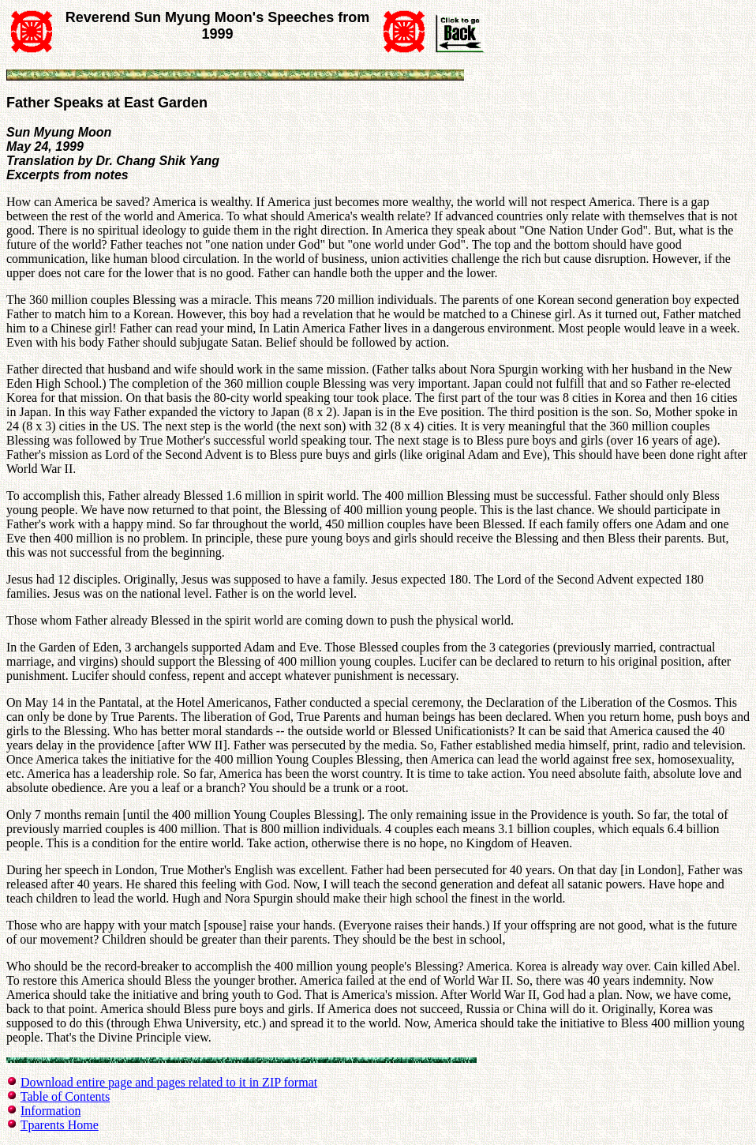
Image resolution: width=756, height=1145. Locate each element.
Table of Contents (65, 1096)
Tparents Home (60, 1125)
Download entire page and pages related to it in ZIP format (169, 1082)
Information (50, 1110)
